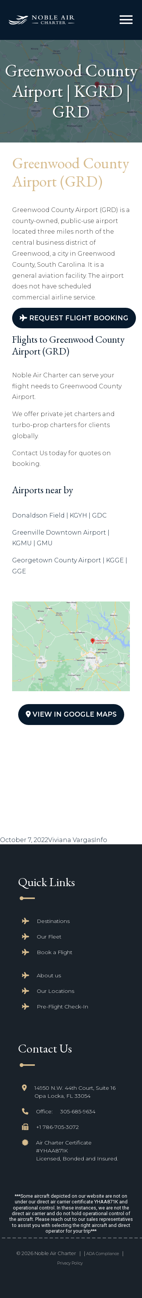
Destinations (53, 921)
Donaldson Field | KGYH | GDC (59, 515)
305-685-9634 (77, 1111)
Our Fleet (49, 936)
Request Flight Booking (74, 318)
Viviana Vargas (71, 840)
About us (49, 975)
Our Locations (55, 991)
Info (100, 840)
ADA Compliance (102, 1253)
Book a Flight (54, 952)
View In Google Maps (71, 714)
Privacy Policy (70, 1263)
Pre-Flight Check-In (62, 1006)
